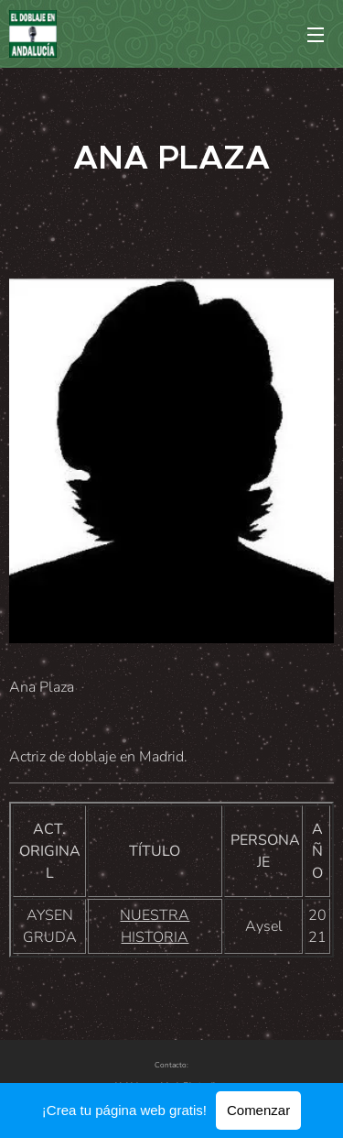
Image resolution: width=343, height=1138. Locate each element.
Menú (315, 35)
